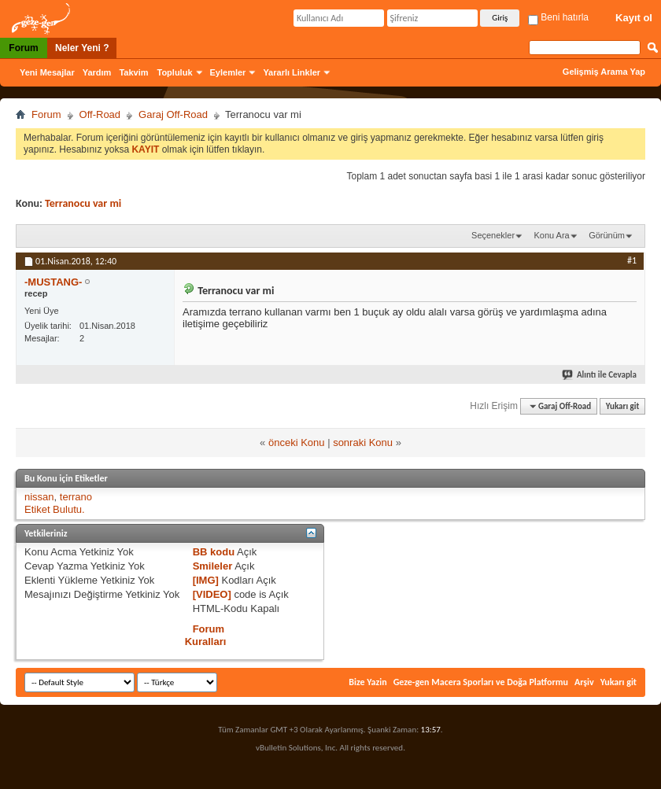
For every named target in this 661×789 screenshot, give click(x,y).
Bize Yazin (367, 682)
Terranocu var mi (83, 203)
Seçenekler (493, 235)
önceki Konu (296, 442)
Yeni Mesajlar (47, 72)
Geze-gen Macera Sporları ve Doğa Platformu (480, 682)
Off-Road (100, 114)
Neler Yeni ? (82, 47)
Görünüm (607, 235)
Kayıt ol (633, 18)
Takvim (133, 72)
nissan (39, 497)
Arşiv (584, 682)
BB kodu (213, 552)
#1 (632, 260)
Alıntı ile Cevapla (600, 375)
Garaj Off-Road (173, 114)
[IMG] (206, 580)
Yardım (97, 72)
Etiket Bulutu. (54, 509)
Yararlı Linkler (291, 72)
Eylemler (228, 72)
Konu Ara (551, 235)
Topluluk (175, 72)
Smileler (213, 566)
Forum (23, 47)
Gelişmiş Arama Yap (604, 71)
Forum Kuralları (206, 635)
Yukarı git (623, 406)
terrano (76, 497)
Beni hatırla (558, 17)
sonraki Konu (363, 442)
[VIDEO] (212, 594)
